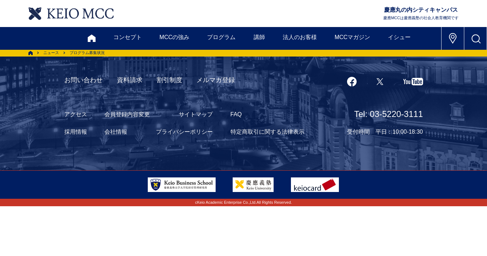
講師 (259, 37)
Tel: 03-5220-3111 (388, 114)
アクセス (75, 114)
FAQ (236, 114)
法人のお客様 (300, 37)
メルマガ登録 (215, 80)
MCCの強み (174, 37)
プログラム (221, 37)
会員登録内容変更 (127, 114)
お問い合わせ (83, 80)
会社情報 (115, 132)
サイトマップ (196, 114)
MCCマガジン (352, 37)
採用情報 (75, 132)
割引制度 (169, 80)
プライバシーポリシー (184, 132)
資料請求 (129, 80)
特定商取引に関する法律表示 (267, 132)
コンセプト (127, 37)
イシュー (399, 37)
